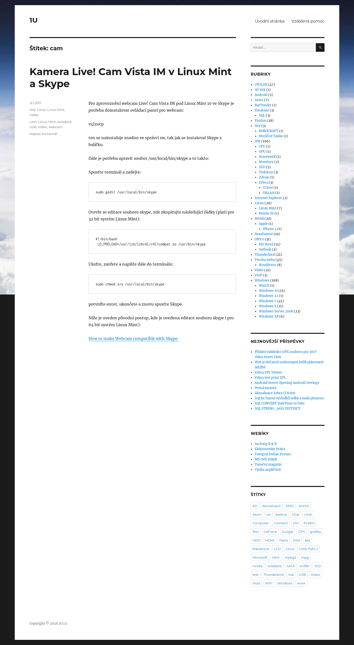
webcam (55, 127)
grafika (315, 532)
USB (33, 127)
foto (255, 532)
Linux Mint (55, 110)
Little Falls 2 (308, 549)
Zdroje (264, 177)
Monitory (266, 162)
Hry (258, 126)
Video (34, 115)
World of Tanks (271, 136)
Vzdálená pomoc (308, 21)
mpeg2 (290, 557)
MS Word (266, 244)
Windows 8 (267, 306)
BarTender (263, 105)
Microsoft (259, 557)
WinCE (264, 285)
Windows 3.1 (268, 296)
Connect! (281, 523)
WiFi (268, 583)
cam (33, 122)
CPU (262, 146)
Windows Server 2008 (276, 311)
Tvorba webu (265, 260)
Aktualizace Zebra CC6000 (275, 393)
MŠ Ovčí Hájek (266, 459)
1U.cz (63, 623)
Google (288, 532)
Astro (259, 100)
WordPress (267, 265)
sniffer (305, 566)
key (307, 540)
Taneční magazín (268, 464)
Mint (52, 122)
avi (268, 514)
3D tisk (260, 90)
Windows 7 (267, 301)
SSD (262, 167)
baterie (281, 514)
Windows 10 (268, 291)
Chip (295, 514)
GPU (262, 151)
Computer (260, 523)
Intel (296, 540)
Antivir (304, 506)
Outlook (265, 249)
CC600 (268, 188)
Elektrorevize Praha (270, 449)
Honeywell (267, 157)
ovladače (64, 122)
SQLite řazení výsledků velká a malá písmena (289, 398)
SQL (262, 115)
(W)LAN (261, 84)
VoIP (258, 275)
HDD (256, 540)
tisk (291, 575)
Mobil (259, 218)
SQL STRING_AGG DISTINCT (277, 408)
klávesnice (260, 549)
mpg (305, 557)
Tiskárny (266, 172)
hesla (284, 540)
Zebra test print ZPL (270, 378)
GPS (301, 532)
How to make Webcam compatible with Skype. (133, 338)
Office (259, 239)
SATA (291, 566)
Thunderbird (265, 255)
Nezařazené (264, 234)
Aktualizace (271, 506)
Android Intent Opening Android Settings (287, 383)
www (301, 583)
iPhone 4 (270, 229)
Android (261, 95)
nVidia (257, 566)
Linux (41, 110)
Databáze (262, 110)
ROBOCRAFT (268, 131)
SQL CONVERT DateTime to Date (280, 403)
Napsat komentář (44, 134)
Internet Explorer (268, 198)
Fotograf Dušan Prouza (273, 454)
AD (254, 506)
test (255, 575)
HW (32, 110)
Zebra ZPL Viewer (268, 372)
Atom (256, 514)
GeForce (270, 532)
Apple (263, 224)
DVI (296, 523)
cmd (307, 514)
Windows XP (269, 316)
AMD (290, 506)
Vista (256, 583)
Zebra (263, 182)
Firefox (260, 121)
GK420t (269, 193)
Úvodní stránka (269, 21)
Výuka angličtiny (268, 470)
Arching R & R (266, 444)
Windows (262, 280)
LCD (277, 549)
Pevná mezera (265, 388)
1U (34, 20)
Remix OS (266, 213)
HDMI (270, 540)
